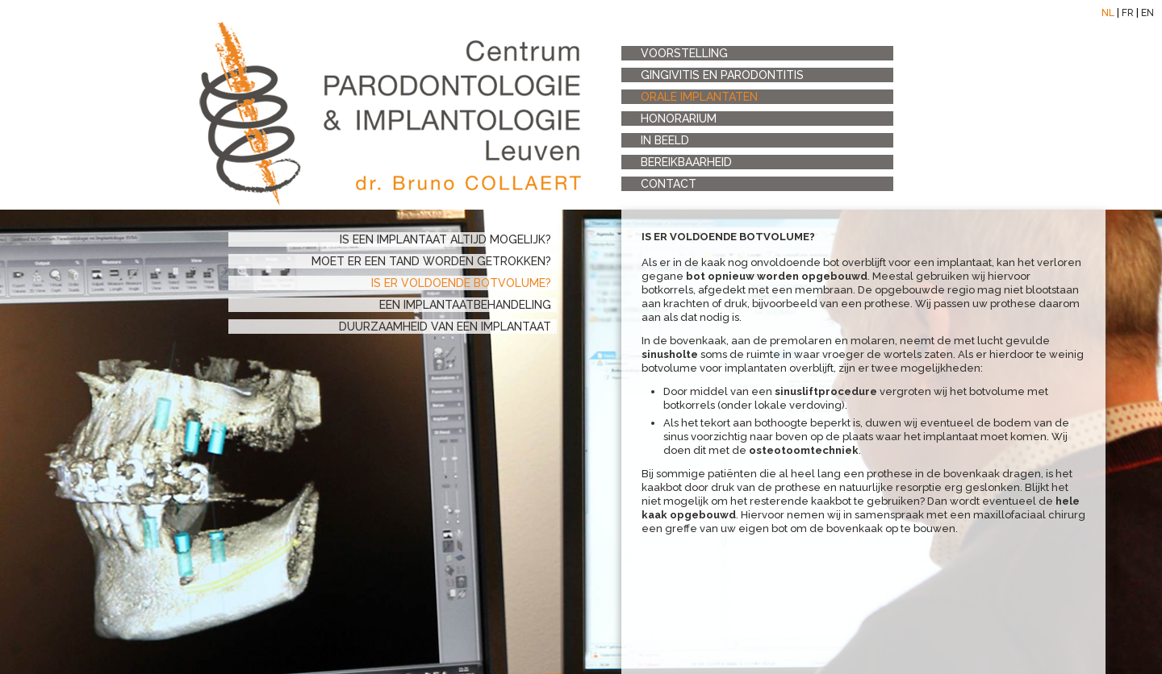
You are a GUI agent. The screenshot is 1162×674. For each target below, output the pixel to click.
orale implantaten (699, 96)
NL (1107, 13)
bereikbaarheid (686, 162)
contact (668, 183)
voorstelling (684, 53)
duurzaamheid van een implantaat (445, 326)
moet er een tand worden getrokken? (431, 261)
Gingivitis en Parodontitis (722, 75)
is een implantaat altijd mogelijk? (445, 239)
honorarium (679, 118)
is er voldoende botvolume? (461, 283)
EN (1147, 13)
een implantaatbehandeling (465, 304)
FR (1128, 13)
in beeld (665, 140)
